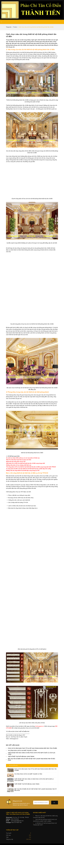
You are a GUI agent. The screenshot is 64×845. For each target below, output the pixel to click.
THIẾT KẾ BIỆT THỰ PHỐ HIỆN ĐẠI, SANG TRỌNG (21, 756)
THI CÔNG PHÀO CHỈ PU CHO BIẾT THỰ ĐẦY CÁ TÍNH (22, 750)
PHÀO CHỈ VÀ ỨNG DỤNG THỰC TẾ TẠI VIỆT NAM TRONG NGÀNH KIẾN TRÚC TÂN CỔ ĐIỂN (32, 748)
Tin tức (15, 27)
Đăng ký (56, 803)
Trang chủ (8, 27)
